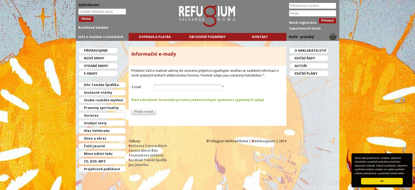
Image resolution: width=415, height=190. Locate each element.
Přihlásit (327, 20)
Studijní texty (95, 123)
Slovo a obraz (95, 138)
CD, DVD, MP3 (94, 161)
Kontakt (260, 37)
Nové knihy (94, 58)
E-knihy (90, 73)
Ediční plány (306, 73)
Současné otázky (98, 92)
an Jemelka (138, 165)
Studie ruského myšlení (103, 100)
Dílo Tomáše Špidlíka (101, 85)
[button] (406, 173)
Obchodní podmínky (207, 37)
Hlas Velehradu (97, 131)
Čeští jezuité (94, 146)
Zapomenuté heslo (305, 28)
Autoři (301, 66)
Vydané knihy (96, 66)
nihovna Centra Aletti (148, 146)
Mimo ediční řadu (98, 153)
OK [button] (382, 181)
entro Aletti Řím (143, 150)
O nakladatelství (310, 50)
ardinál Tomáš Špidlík (148, 160)
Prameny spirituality (101, 108)
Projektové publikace (102, 169)
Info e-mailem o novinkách (100, 37)
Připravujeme (96, 50)
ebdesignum (263, 141)
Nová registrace (303, 22)
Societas (91, 115)
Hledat (86, 19)
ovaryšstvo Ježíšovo (146, 155)
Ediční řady (305, 58)
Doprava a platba (155, 37)
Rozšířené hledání (93, 27)
